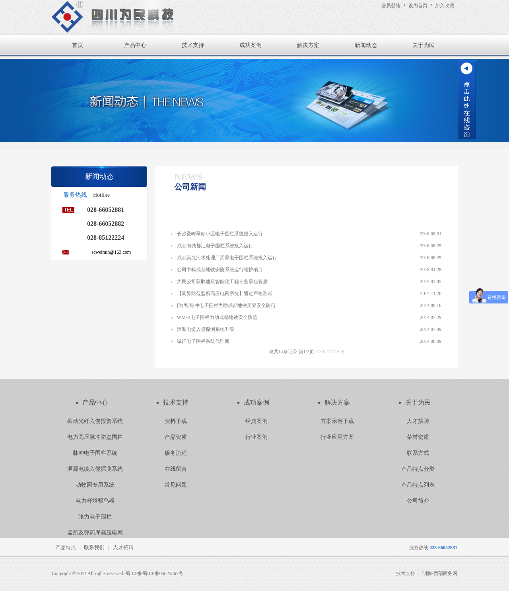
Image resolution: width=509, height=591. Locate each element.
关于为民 (423, 45)
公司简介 (418, 501)
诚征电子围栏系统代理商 (203, 341)
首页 (77, 45)
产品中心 (135, 45)
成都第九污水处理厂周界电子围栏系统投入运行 (227, 257)
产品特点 (65, 547)
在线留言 (176, 469)
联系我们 (94, 547)
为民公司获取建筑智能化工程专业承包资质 (222, 281)
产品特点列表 (418, 485)
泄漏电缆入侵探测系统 (95, 469)
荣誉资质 (418, 437)
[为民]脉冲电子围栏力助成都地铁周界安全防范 (226, 305)
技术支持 (193, 45)
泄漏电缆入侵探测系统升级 (205, 329)
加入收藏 (444, 5)
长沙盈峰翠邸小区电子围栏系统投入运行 (220, 234)
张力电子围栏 (95, 517)
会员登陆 (390, 5)
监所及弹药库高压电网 (95, 533)
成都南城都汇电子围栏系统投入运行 (215, 246)
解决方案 (308, 45)
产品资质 (176, 437)
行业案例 (256, 437)
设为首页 (417, 5)
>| (342, 351)
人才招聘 (418, 421)
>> (337, 351)
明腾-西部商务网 (439, 573)
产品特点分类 (418, 469)
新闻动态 (366, 45)
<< (323, 351)
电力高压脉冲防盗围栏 (95, 437)
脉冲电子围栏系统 (95, 453)
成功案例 (250, 45)
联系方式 (418, 453)
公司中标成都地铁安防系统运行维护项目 (220, 269)
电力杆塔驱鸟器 (95, 501)
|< (317, 351)
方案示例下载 (337, 421)
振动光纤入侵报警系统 (95, 421)
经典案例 (256, 421)
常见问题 (176, 485)
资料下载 (176, 421)
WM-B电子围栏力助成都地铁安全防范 (217, 317)
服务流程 (176, 453)
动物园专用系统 (95, 485)
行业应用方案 (337, 437)
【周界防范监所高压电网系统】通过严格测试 (224, 293)
